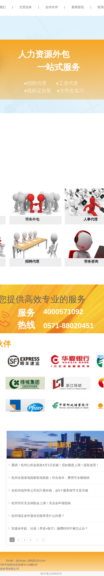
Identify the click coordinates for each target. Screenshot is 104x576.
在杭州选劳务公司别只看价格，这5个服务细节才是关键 (49, 490)
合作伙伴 (51, 7)
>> (43, 540)
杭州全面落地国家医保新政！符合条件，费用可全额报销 (50, 477)
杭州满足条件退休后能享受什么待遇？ (37, 515)
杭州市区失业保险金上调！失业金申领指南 (41, 503)
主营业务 (25, 7)
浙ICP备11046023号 (51, 573)
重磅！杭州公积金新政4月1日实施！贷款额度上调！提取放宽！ (55, 465)
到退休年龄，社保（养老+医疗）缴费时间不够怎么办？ (49, 528)
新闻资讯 (77, 7)
